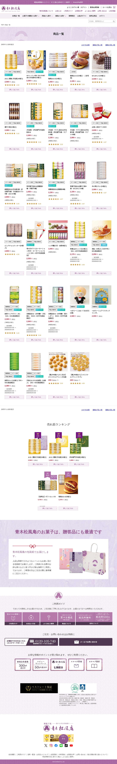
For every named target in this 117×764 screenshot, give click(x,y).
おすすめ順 (86, 45)
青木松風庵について (46, 11)
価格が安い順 (97, 45)
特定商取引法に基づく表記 (51, 757)
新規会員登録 (94, 7)
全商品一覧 (16, 16)
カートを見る (109, 7)
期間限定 (72, 16)
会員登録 (54, 754)
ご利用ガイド (68, 11)
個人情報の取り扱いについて (97, 754)
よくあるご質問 (90, 11)
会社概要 (12, 754)
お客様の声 (78, 11)
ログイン (84, 7)
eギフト (102, 16)
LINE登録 (112, 11)
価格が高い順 (110, 45)
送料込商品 (93, 16)
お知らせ (58, 11)
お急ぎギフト (81, 16)
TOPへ (63, 737)
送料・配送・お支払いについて (38, 754)
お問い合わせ (102, 11)
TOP (2, 25)
